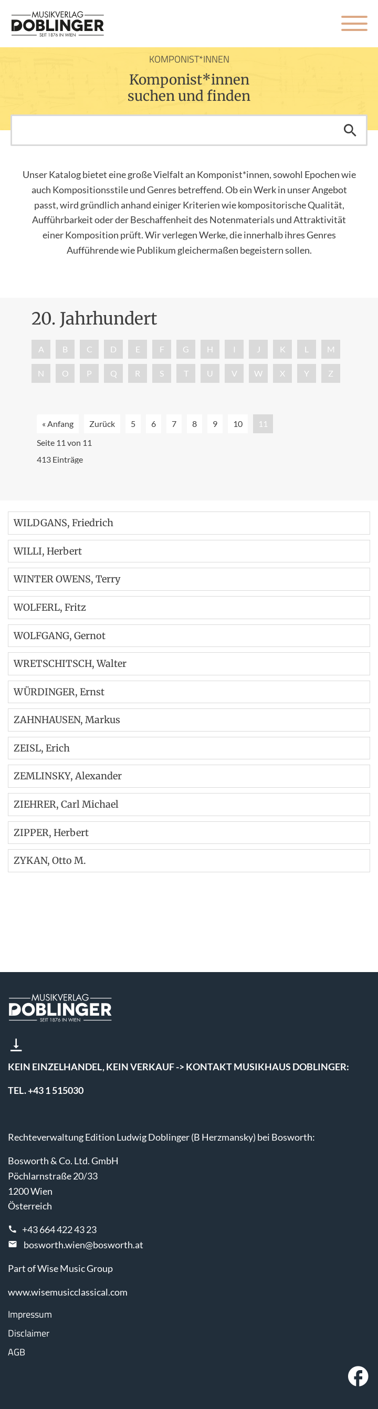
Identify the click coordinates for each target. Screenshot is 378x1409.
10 (238, 424)
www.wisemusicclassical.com (68, 1292)
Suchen (350, 130)
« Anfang (58, 424)
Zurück (102, 424)
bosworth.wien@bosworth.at (83, 1244)
